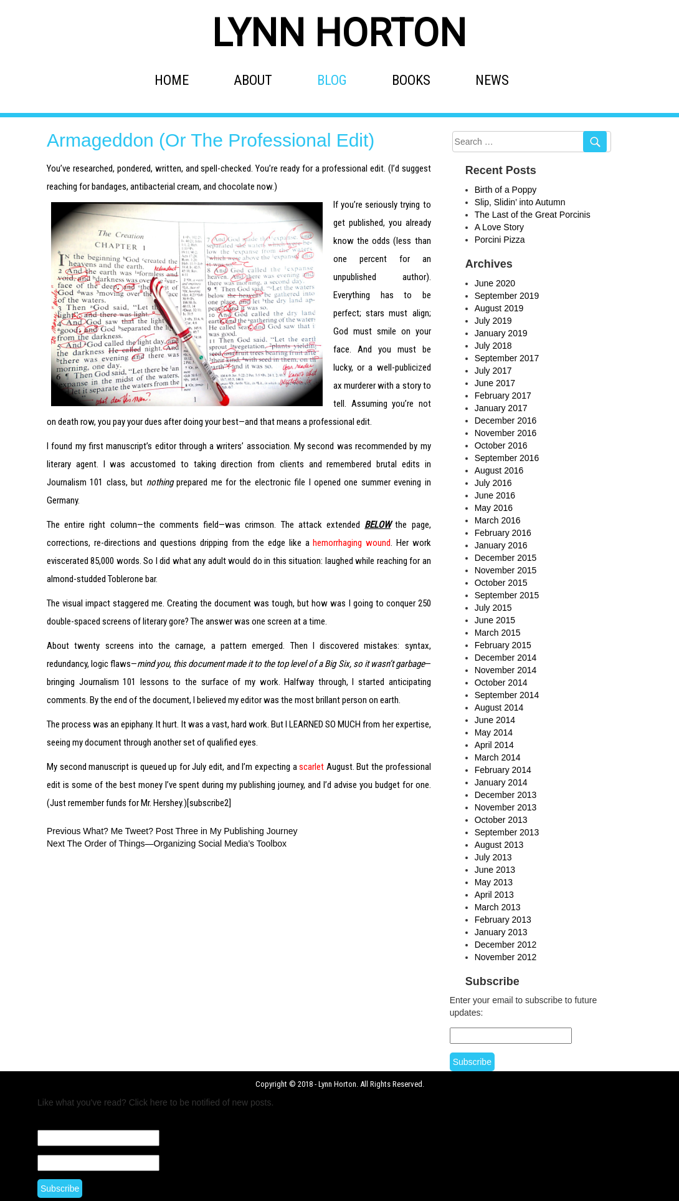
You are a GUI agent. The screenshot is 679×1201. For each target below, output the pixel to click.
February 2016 (503, 533)
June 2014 (495, 720)
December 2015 (506, 558)
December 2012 (506, 945)
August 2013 (499, 845)
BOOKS (411, 80)
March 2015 (498, 633)
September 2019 (507, 296)
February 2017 (503, 396)
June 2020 (495, 283)
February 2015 (503, 645)
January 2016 (501, 545)
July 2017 (493, 371)
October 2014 (501, 683)
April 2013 (494, 895)
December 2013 (506, 795)
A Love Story (499, 227)
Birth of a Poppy (506, 190)
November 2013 (506, 807)
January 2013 (501, 932)
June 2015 (495, 620)
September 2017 (507, 358)
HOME (171, 80)
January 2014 (501, 782)
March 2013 (498, 907)
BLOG (332, 80)
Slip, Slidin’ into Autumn (520, 202)
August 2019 (499, 308)
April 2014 (494, 745)
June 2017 (495, 383)
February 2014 (503, 770)
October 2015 (501, 583)
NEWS (492, 80)
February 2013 (503, 920)
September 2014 (507, 695)
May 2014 (494, 732)
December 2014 (506, 658)
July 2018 (493, 346)
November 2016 (506, 433)
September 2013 (507, 832)
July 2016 (493, 483)
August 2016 (499, 470)
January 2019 (501, 333)
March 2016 (498, 520)
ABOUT (253, 80)
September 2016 (507, 458)
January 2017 (501, 408)
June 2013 (495, 870)
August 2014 (499, 707)
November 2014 (506, 670)
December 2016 (506, 420)
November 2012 (506, 957)
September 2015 (507, 595)
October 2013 (501, 820)
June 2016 (495, 495)
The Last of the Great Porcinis (533, 215)
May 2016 (494, 508)
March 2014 (498, 757)
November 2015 (506, 570)
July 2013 (493, 857)
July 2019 (493, 321)
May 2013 (494, 882)
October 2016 (501, 445)
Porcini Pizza (500, 240)
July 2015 (493, 608)
